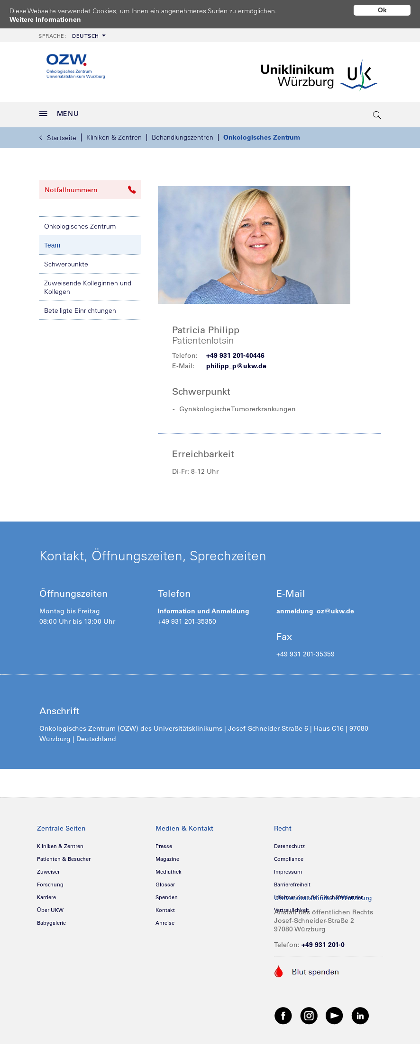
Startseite (57, 134)
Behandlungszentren (182, 134)
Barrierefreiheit (292, 881)
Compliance (288, 855)
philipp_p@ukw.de (236, 362)
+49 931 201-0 (323, 941)
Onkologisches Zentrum (261, 134)
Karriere (46, 894)
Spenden (166, 894)
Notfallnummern (90, 186)
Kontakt (165, 906)
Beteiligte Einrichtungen (80, 307)
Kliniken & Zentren (114, 134)
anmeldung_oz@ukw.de (315, 607)
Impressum (288, 868)
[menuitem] (71, 32)
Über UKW (50, 906)
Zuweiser (48, 868)
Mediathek (168, 868)
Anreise (164, 919)
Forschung (50, 881)
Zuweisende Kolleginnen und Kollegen (87, 283)
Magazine (167, 855)
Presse (163, 843)
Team (52, 242)
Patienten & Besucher (64, 855)
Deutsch (68, 32)
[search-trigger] (377, 111)
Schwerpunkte (66, 261)
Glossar (165, 881)
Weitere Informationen (45, 19)
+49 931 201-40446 (235, 352)
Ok (382, 10)
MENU (59, 110)
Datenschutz (289, 843)
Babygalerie (51, 919)
